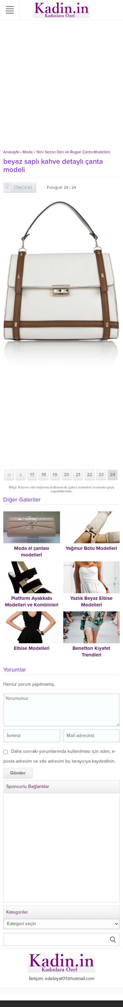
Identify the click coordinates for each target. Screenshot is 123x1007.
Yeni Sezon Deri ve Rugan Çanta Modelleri (73, 152)
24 (112, 475)
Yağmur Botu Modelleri (91, 548)
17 (32, 475)
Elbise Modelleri (32, 648)
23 (101, 475)
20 (66, 475)
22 (89, 475)
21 (78, 475)
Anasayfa (11, 152)
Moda (27, 152)
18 (43, 475)
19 (54, 475)
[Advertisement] (61, 84)
